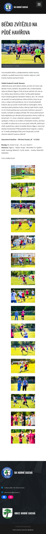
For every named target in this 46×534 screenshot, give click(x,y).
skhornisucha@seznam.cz (12, 492)
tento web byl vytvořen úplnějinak (23, 530)
